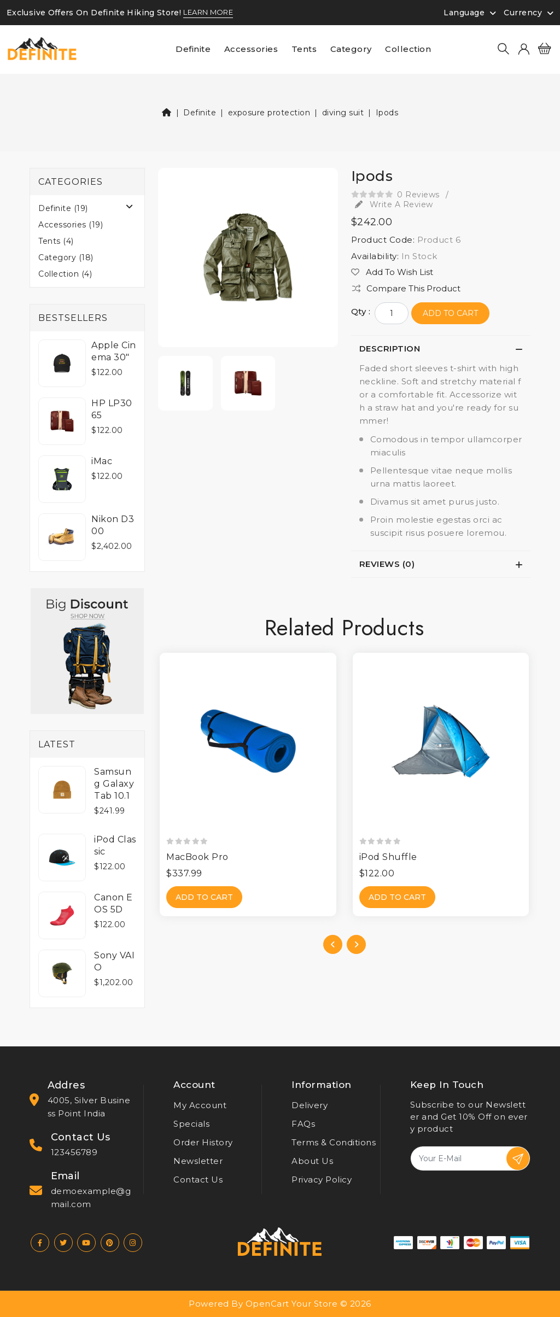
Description (390, 348)
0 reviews (418, 195)
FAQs (303, 1124)
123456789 (74, 1152)
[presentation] (332, 944)
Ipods (387, 113)
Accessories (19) (70, 225)
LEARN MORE (208, 12)
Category (351, 49)
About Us (312, 1161)
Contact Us (198, 1179)
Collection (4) (65, 274)
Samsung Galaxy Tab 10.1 (114, 783)
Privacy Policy (321, 1179)
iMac (101, 461)
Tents (304, 49)
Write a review (394, 204)
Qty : (361, 312)
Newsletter (198, 1161)
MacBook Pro (197, 857)
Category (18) (66, 257)
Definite (193, 49)
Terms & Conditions (333, 1142)
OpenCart (267, 1303)
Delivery (309, 1105)
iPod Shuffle (388, 857)
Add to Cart (450, 313)
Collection (408, 49)
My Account (199, 1105)
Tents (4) (56, 241)
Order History (203, 1142)
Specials (191, 1124)
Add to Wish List (392, 272)
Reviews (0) (387, 564)
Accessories (251, 49)
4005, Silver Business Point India (89, 1107)
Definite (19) (63, 208)
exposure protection (269, 113)
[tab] (441, 349)
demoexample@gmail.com (91, 1197)
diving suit (343, 113)
